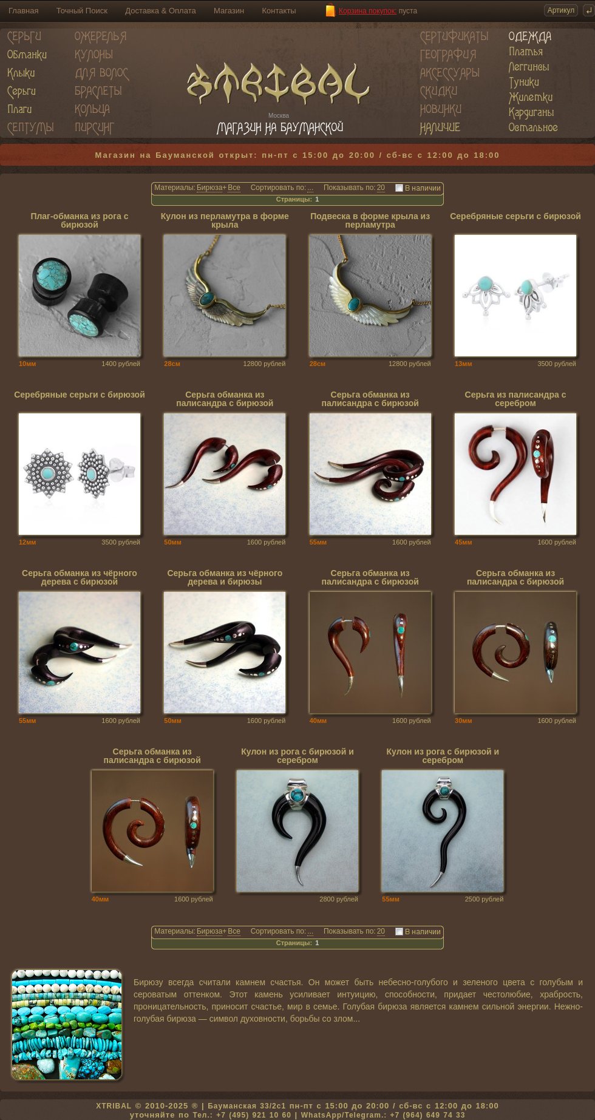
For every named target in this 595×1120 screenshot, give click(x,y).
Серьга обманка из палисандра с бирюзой (224, 399)
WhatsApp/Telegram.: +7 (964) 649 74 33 (383, 1115)
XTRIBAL (114, 1106)
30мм (463, 720)
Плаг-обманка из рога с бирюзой (79, 220)
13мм (463, 363)
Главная (23, 10)
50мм (173, 542)
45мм (463, 542)
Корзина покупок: (367, 11)
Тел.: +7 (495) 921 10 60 (241, 1115)
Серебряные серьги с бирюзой (515, 216)
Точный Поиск (81, 10)
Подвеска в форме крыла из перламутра (370, 220)
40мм (318, 720)
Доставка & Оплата (160, 10)
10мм (27, 363)
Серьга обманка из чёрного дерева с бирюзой (79, 577)
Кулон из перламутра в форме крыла (225, 220)
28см (172, 363)
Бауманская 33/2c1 (247, 1106)
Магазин (229, 10)
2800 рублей (338, 899)
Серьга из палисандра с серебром (515, 399)
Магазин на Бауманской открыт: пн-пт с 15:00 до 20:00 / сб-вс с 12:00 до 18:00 (297, 155)
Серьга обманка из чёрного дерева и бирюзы (224, 577)
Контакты (279, 10)
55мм (318, 542)
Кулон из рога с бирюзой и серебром (297, 756)
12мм (27, 542)
